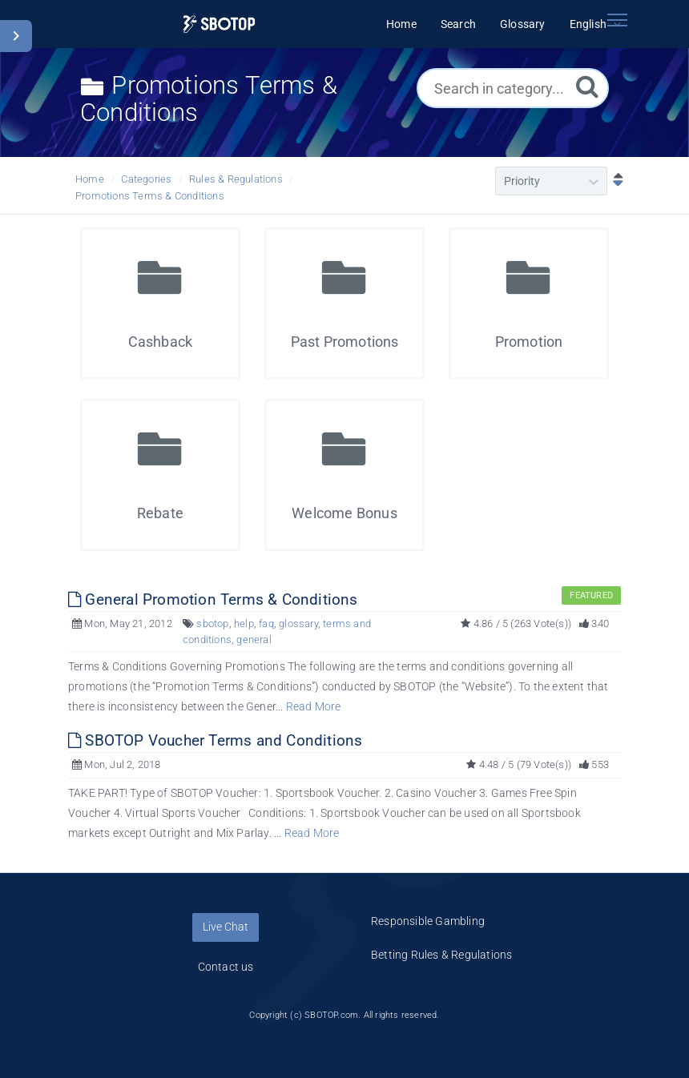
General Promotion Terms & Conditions (213, 599)
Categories (146, 179)
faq (266, 623)
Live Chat (225, 926)
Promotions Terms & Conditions (149, 196)
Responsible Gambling (428, 921)
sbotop (212, 623)
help (244, 623)
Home (89, 179)
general (253, 640)
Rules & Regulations (236, 179)
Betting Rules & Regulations (441, 954)
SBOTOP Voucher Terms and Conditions (215, 740)
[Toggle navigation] (617, 20)
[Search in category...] (513, 88)
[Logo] (219, 24)
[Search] (587, 86)
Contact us (226, 966)
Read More (313, 706)
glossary (298, 623)
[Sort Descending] (614, 181)
